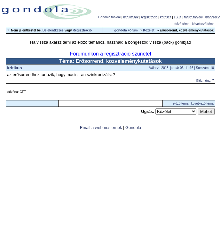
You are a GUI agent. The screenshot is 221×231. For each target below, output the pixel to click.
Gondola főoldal (109, 17)
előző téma (181, 24)
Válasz (154, 68)
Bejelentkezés (53, 30)
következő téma (203, 24)
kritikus (14, 67)
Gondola (133, 127)
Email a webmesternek (101, 127)
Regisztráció (82, 30)
